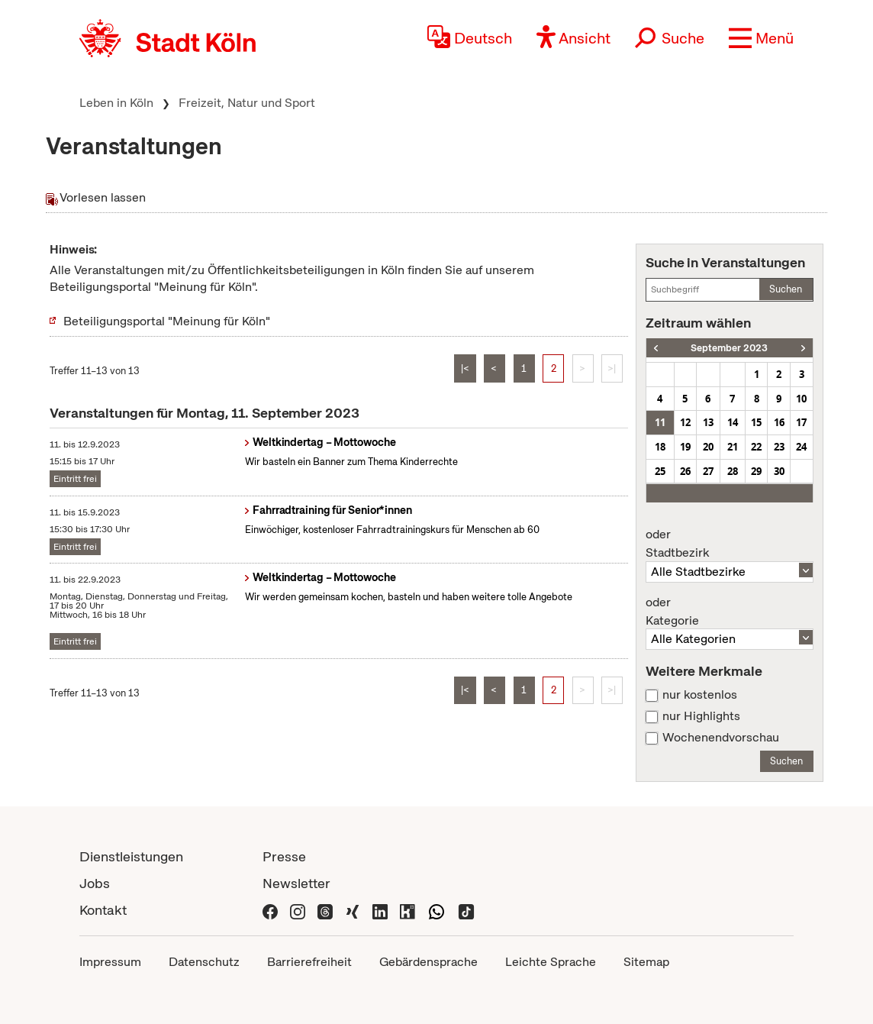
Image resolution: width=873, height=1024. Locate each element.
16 (779, 422)
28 (732, 471)
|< (465, 368)
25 (660, 471)
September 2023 (729, 347)
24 (801, 447)
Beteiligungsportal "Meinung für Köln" (166, 321)
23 (779, 447)
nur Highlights (701, 716)
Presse (284, 856)
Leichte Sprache (550, 962)
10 (801, 398)
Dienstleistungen (131, 856)
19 (685, 447)
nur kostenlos (699, 695)
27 (708, 471)
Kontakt (103, 910)
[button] (761, 38)
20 (708, 447)
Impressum (110, 962)
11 (660, 422)
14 (732, 422)
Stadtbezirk (729, 543)
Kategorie (729, 611)
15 (756, 422)
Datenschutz (204, 962)
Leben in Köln (116, 103)
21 (732, 447)
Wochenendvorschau (720, 738)
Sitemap (646, 962)
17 (801, 422)
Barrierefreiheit (309, 962)
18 (660, 447)
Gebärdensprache (428, 962)
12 (685, 422)
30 (779, 471)
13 (708, 422)
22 (756, 447)
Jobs (94, 883)
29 (756, 471)
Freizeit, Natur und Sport (247, 103)
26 (685, 471)
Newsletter (296, 883)
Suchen (785, 289)
